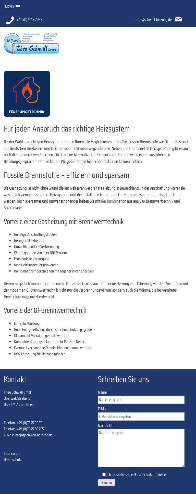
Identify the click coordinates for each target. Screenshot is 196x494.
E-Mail (141, 413)
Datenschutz (12, 459)
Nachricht (141, 446)
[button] (13, 7)
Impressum (12, 453)
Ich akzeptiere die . (132, 478)
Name (141, 396)
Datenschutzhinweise (150, 474)
